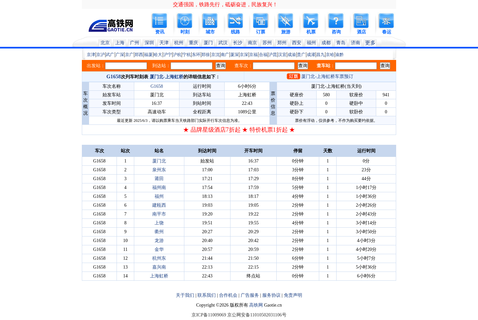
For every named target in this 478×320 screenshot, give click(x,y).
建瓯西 (159, 205)
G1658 (113, 76)
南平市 (159, 214)
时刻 (185, 31)
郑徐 (205, 54)
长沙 (237, 42)
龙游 (159, 240)
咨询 (336, 31)
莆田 (159, 178)
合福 (263, 54)
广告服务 (250, 295)
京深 (244, 54)
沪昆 (272, 54)
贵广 (301, 54)
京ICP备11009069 (209, 314)
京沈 (215, 54)
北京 (105, 42)
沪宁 (167, 54)
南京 (252, 42)
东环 (196, 54)
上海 (119, 42)
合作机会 (228, 295)
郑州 (281, 42)
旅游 (285, 31)
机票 (311, 31)
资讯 (159, 31)
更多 (370, 43)
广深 (120, 54)
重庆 (193, 42)
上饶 (159, 222)
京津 (91, 54)
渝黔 (339, 54)
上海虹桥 (159, 275)
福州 (311, 42)
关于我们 (185, 295)
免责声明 (293, 295)
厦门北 (159, 161)
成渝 (291, 54)
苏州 (267, 42)
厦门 (208, 42)
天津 (164, 42)
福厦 (148, 54)
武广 (110, 54)
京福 (253, 54)
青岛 (340, 42)
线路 (235, 31)
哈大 (158, 54)
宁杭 (186, 54)
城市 (210, 31)
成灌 (311, 54)
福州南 (159, 187)
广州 (134, 42)
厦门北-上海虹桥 (166, 76)
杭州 (178, 42)
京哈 (330, 54)
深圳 (149, 42)
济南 (355, 42)
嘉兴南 (159, 267)
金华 (159, 249)
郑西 (139, 54)
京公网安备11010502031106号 (256, 314)
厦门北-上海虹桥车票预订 (327, 76)
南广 (225, 54)
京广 (129, 54)
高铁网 (256, 305)
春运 (386, 31)
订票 (260, 31)
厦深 (234, 54)
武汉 (223, 42)
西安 (296, 42)
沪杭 (177, 54)
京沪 (100, 54)
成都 (326, 42)
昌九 (320, 54)
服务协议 (271, 295)
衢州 (159, 231)
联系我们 (206, 295)
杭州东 (159, 258)
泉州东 (159, 169)
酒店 (361, 31)
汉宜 (282, 54)
